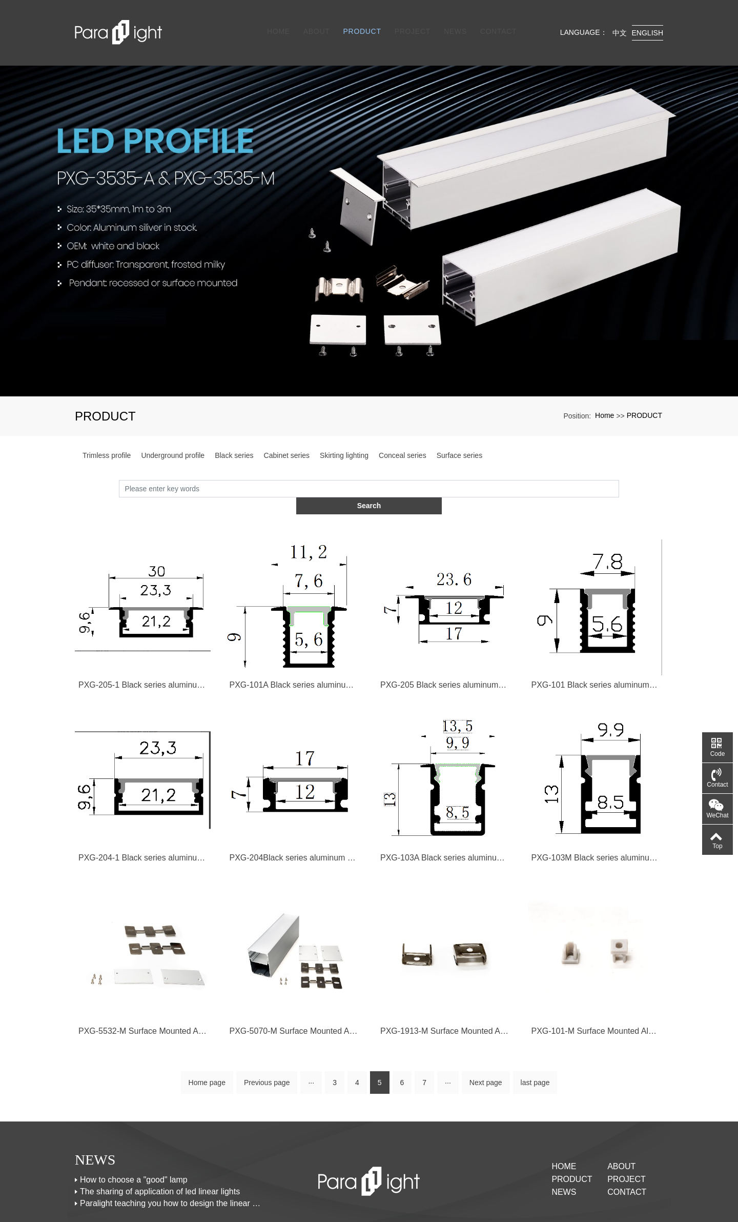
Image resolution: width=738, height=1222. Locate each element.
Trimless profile (107, 433)
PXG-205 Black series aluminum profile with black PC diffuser (444, 644)
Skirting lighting (344, 433)
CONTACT (495, 21)
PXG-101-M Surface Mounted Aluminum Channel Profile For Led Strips (595, 992)
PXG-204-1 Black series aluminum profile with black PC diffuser (142, 818)
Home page (207, 1044)
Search (619, 466)
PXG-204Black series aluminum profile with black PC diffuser (294, 818)
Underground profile (172, 433)
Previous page (267, 1044)
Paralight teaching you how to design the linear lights (170, 1164)
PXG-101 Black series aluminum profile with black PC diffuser (595, 644)
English (647, 21)
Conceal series (402, 433)
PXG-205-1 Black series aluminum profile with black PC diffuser (142, 644)
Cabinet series (287, 433)
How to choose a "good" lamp (134, 1141)
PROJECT (409, 21)
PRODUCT (359, 21)
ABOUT (314, 21)
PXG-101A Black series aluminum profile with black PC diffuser (294, 644)
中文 (619, 21)
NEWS (452, 21)
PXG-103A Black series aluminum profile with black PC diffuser (444, 818)
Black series (234, 433)
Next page (485, 1044)
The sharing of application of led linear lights (160, 1153)
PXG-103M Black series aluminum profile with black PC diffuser (595, 818)
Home (276, 21)
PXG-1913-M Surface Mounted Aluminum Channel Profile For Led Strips (444, 992)
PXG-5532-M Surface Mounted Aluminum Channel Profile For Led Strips (142, 992)
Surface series (459, 433)
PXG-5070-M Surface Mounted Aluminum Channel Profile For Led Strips (294, 992)
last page (535, 1044)
